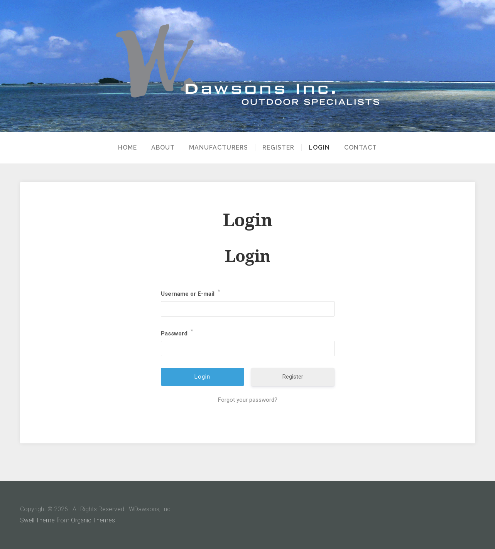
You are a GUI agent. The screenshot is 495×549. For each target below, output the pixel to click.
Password (177, 332)
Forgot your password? (247, 399)
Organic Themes (93, 520)
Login (319, 147)
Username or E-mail (190, 292)
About (163, 147)
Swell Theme (37, 520)
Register (278, 147)
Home (127, 147)
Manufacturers (218, 147)
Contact (360, 147)
